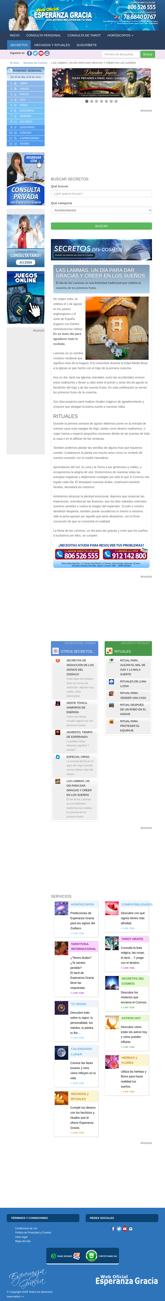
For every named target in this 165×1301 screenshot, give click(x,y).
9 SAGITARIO (22, 127)
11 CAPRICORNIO (23, 138)
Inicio (14, 62)
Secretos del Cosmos (35, 62)
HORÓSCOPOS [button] (120, 35)
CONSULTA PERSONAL (43, 35)
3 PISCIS (19, 94)
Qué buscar (59, 186)
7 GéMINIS (20, 116)
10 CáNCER (19, 132)
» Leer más (77, 933)
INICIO (15, 35)
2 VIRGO (19, 89)
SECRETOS (19, 45)
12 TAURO (18, 143)
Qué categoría (61, 203)
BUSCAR (101, 226)
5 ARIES (19, 105)
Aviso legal (21, 1237)
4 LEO (17, 99)
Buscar (147, 54)
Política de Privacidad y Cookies (33, 1232)
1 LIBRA (19, 83)
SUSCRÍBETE (87, 45)
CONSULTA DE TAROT (84, 35)
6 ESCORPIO (22, 110)
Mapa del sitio (23, 1241)
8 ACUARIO (21, 121)
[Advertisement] (25, 396)
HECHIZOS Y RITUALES (52, 45)
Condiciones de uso (26, 1228)
